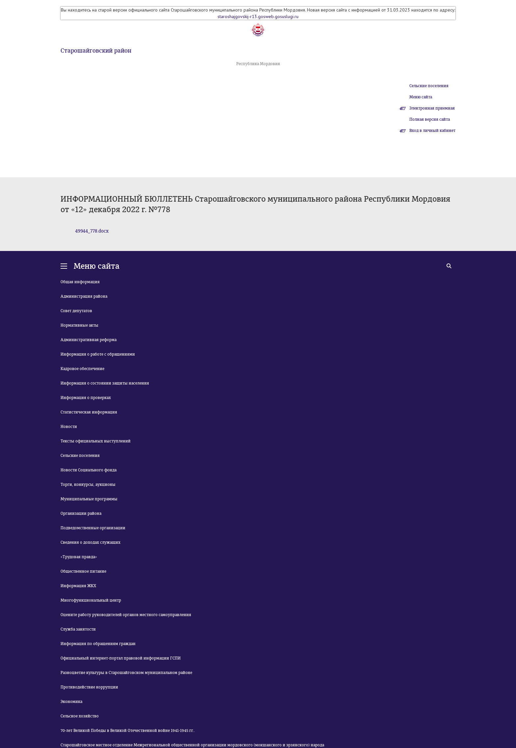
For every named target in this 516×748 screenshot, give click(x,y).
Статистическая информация (89, 412)
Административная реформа (88, 339)
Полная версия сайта (429, 119)
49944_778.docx (92, 231)
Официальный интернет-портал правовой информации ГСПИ (121, 658)
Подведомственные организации (93, 528)
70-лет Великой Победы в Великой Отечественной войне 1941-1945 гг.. (128, 730)
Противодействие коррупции (89, 687)
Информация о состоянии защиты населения (105, 383)
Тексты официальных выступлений (96, 441)
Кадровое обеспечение (82, 368)
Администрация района (84, 296)
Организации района (81, 513)
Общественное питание (83, 571)
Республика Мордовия (258, 64)
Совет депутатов (76, 311)
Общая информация (80, 282)
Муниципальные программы (89, 499)
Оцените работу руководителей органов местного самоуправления (126, 614)
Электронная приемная (432, 108)
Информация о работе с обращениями (98, 354)
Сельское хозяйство (80, 716)
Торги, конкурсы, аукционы (88, 484)
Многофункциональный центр (91, 600)
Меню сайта (420, 97)
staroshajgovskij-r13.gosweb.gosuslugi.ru (258, 16)
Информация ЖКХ (78, 586)
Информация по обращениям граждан (98, 643)
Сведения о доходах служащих (90, 542)
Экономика (71, 701)
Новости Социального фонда (88, 470)
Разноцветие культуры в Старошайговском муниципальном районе (126, 672)
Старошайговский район (96, 50)
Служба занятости (78, 629)
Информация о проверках (86, 397)
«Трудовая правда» (79, 557)
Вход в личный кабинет (432, 130)
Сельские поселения (429, 86)
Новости (69, 426)
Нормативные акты (79, 325)
